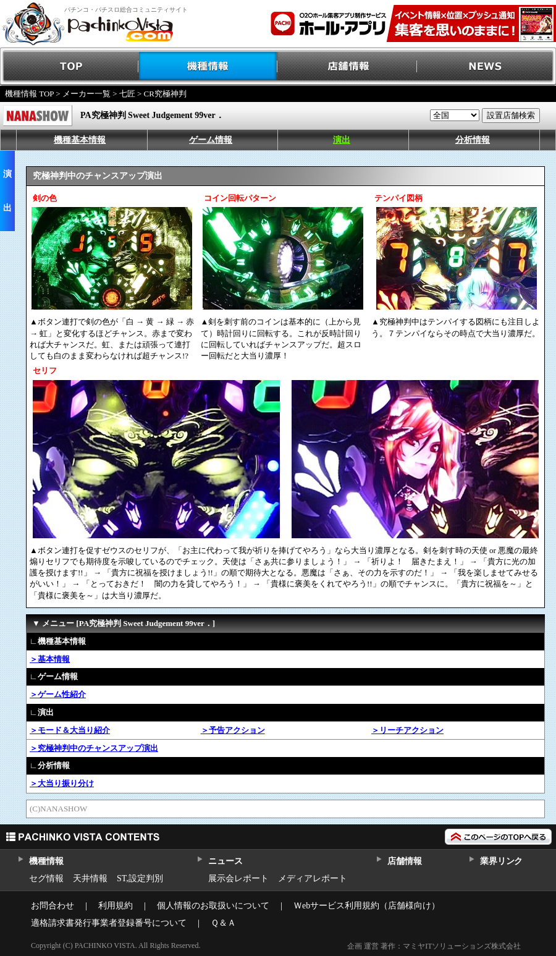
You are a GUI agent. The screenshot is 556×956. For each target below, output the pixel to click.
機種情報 (208, 66)
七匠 (127, 93)
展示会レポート (238, 878)
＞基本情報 (50, 659)
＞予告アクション (233, 730)
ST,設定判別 (140, 878)
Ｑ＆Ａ (223, 923)
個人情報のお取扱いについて (213, 905)
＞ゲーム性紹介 (58, 694)
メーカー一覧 (86, 93)
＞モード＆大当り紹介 (70, 730)
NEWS (486, 66)
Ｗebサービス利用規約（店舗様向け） (366, 905)
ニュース (225, 861)
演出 (341, 140)
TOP (69, 66)
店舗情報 (347, 66)
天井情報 (90, 878)
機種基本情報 (80, 140)
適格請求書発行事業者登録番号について (109, 923)
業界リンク (501, 861)
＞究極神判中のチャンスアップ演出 (94, 748)
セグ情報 (46, 878)
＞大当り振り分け (62, 783)
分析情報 (472, 140)
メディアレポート (312, 878)
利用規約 (115, 905)
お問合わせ (52, 905)
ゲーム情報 (210, 140)
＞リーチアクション (407, 730)
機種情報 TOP (29, 93)
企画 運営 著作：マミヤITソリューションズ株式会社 (434, 946)
